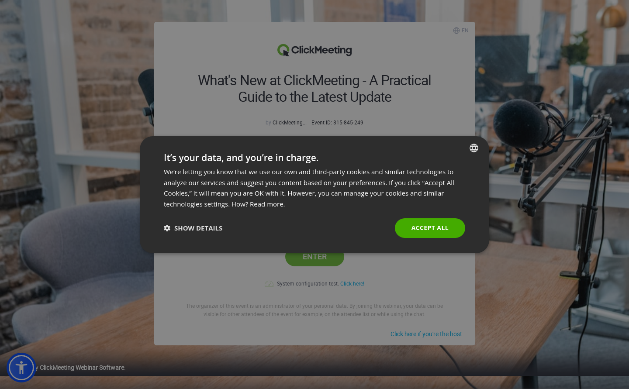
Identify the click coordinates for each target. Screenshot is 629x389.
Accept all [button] (430, 228)
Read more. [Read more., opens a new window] (267, 204)
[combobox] (474, 147)
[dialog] (314, 194)
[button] (193, 228)
